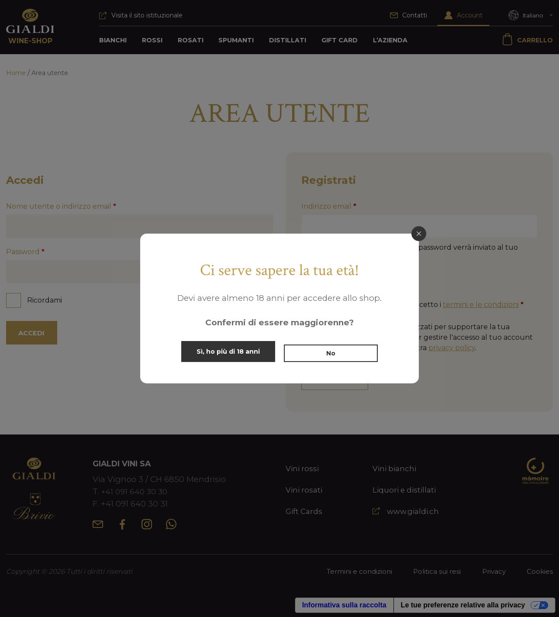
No (333, 351)
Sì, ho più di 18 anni (226, 351)
